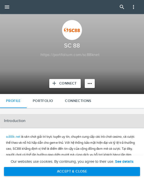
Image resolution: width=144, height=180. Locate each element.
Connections (78, 101)
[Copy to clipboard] (70, 55)
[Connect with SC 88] (65, 83)
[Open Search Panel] (122, 7)
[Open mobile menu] (7, 7)
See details (124, 162)
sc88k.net (13, 137)
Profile (13, 101)
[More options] (90, 83)
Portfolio (43, 101)
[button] (72, 121)
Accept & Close (72, 171)
